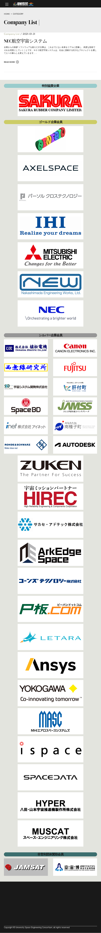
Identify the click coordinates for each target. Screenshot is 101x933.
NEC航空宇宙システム (25, 41)
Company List (11, 34)
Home (7, 14)
